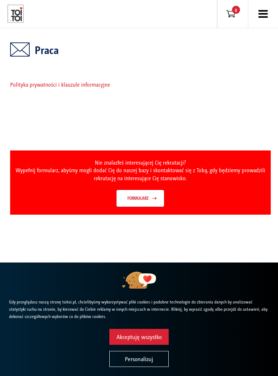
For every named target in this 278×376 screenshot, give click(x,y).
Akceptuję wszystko (139, 336)
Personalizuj (139, 359)
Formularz (137, 198)
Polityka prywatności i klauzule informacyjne (60, 84)
